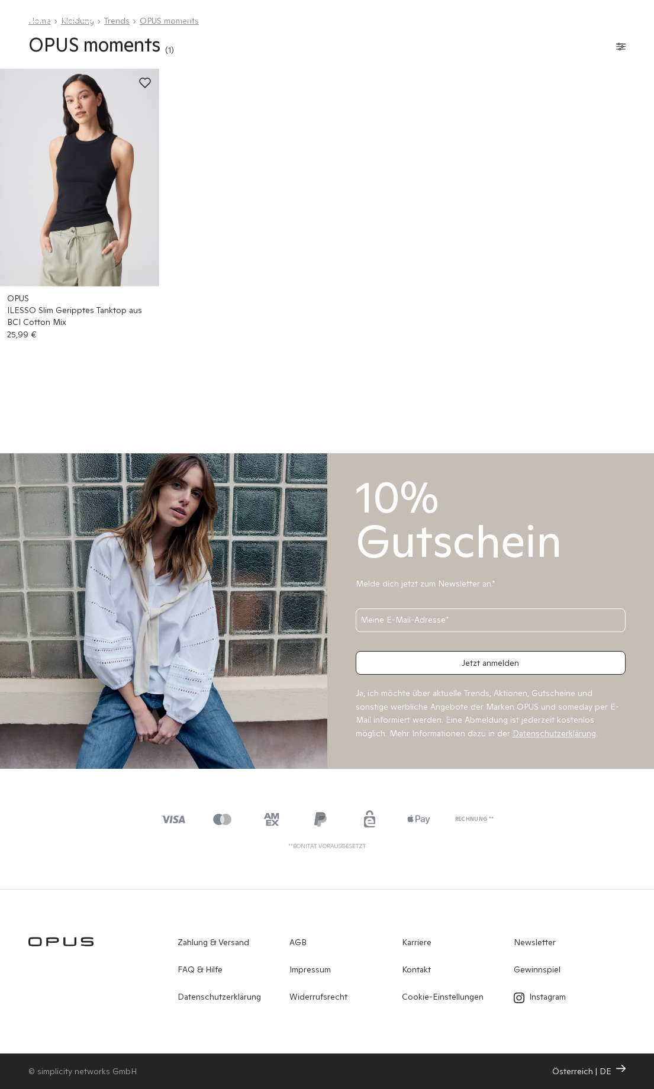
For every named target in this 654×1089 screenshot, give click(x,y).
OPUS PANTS (328, 17)
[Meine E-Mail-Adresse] (491, 620)
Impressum (310, 969)
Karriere (416, 942)
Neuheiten (194, 17)
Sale (471, 17)
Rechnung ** (474, 819)
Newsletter (535, 942)
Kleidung (259, 17)
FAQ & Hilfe (200, 969)
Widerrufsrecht (318, 996)
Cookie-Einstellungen (443, 996)
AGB (298, 942)
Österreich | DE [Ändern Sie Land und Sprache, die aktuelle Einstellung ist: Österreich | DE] (589, 1071)
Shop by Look (409, 17)
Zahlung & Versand (213, 942)
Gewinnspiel (537, 969)
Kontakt (416, 969)
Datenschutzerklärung (219, 996)
